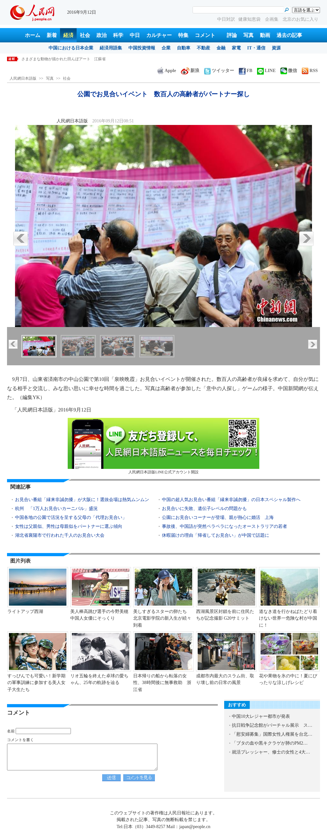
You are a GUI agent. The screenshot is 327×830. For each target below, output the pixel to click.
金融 (221, 48)
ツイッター (219, 70)
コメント (205, 35)
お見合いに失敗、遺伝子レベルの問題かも (204, 508)
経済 (68, 35)
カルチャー (159, 35)
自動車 (183, 48)
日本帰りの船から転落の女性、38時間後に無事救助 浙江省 (162, 682)
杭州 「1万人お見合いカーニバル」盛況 (56, 508)
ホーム (32, 35)
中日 (135, 35)
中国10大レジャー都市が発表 (261, 716)
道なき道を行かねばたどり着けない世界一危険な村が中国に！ (288, 618)
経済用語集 (111, 48)
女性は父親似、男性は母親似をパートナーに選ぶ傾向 (68, 526)
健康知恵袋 (250, 19)
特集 (183, 35)
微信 (288, 70)
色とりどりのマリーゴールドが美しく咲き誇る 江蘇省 (69, 59)
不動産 (203, 48)
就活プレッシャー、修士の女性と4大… (271, 752)
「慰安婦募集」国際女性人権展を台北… (272, 734)
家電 (236, 48)
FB (245, 70)
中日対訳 (226, 19)
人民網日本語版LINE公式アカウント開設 (163, 446)
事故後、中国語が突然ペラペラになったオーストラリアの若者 (224, 526)
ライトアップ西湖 (25, 611)
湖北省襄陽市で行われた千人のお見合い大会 (59, 535)
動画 (265, 35)
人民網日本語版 (23, 78)
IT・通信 (256, 48)
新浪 (190, 70)
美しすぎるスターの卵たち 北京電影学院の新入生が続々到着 (162, 618)
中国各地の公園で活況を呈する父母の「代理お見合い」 (71, 517)
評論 (232, 35)
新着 (52, 35)
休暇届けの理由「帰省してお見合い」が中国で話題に (215, 535)
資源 (276, 48)
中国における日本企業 (71, 48)
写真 (248, 35)
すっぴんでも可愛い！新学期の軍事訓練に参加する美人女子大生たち (36, 682)
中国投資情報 (141, 48)
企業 (166, 48)
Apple (166, 70)
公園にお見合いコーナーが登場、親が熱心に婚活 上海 (218, 517)
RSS (310, 70)
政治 (101, 35)
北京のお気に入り (300, 19)
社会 (85, 35)
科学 (118, 35)
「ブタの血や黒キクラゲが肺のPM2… (270, 743)
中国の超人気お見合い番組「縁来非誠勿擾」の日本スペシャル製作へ (231, 499)
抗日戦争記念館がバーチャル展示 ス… (272, 725)
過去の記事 (289, 35)
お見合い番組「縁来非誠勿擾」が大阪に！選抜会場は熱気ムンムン (82, 499)
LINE (266, 70)
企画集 (272, 19)
